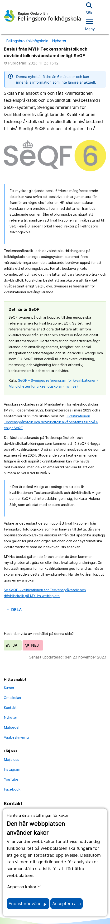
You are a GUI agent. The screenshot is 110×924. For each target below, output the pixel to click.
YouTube (11, 779)
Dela (14, 609)
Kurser (9, 687)
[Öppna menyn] (90, 24)
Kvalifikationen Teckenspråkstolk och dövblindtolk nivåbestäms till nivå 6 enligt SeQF (51, 422)
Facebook (12, 789)
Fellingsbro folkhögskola (27, 40)
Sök (89, 8)
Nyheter (59, 40)
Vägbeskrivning (16, 737)
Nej (32, 645)
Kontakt (10, 707)
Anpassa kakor (24, 886)
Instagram (12, 769)
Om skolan (12, 697)
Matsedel (11, 727)
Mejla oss (11, 759)
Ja (12, 645)
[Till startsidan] (42, 16)
